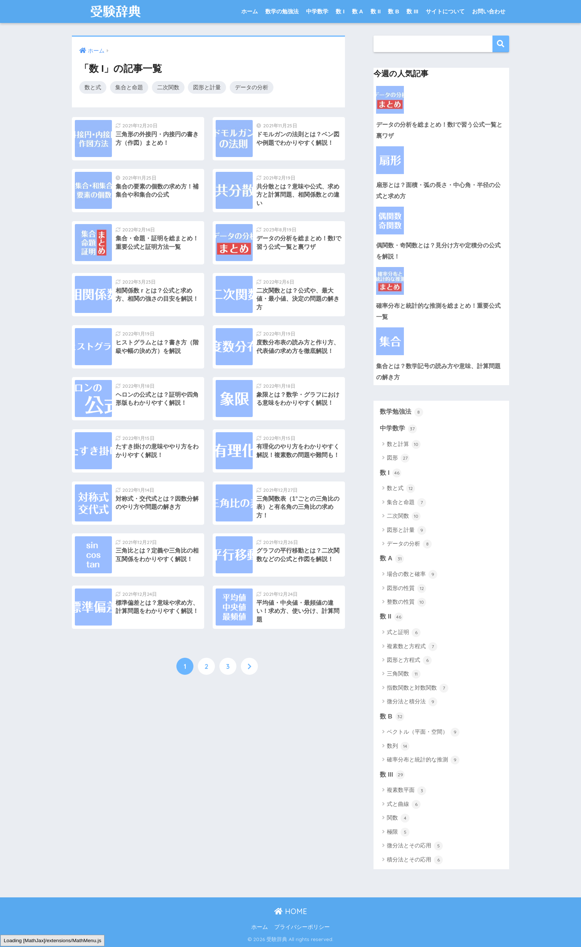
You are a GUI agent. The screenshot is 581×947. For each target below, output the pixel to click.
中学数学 (317, 11)
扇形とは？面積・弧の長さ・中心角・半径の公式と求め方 (438, 190)
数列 (398, 746)
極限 (398, 832)
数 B (393, 11)
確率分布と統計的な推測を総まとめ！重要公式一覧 (438, 311)
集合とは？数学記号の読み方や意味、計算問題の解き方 (438, 371)
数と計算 (404, 444)
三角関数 (404, 674)
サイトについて (445, 11)
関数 (398, 818)
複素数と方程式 (412, 646)
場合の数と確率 (412, 574)
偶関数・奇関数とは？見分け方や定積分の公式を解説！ (438, 251)
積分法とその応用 (415, 860)
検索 (500, 44)
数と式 (92, 87)
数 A (357, 11)
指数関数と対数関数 (417, 688)
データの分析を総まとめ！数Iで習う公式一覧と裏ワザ (439, 130)
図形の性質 (406, 588)
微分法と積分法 (412, 701)
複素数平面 (406, 790)
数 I (340, 11)
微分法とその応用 (415, 845)
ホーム (249, 11)
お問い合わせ (488, 11)
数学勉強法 (401, 412)
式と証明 (404, 632)
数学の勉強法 (282, 11)
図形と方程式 (409, 660)
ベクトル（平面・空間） (423, 732)
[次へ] (249, 666)
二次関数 (168, 87)
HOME (290, 911)
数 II (376, 11)
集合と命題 (129, 87)
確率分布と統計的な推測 (423, 760)
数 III (412, 11)
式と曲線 (404, 804)
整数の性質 (406, 602)
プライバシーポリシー (302, 927)
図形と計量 (207, 87)
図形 (398, 458)
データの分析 (251, 87)
